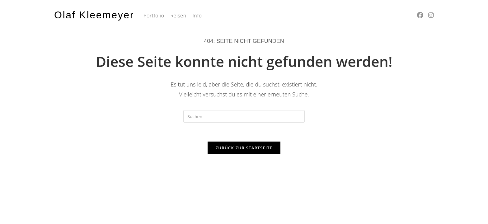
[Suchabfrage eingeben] (244, 116)
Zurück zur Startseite (244, 148)
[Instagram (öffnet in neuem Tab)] (431, 15)
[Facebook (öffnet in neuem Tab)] (420, 15)
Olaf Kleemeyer (94, 15)
